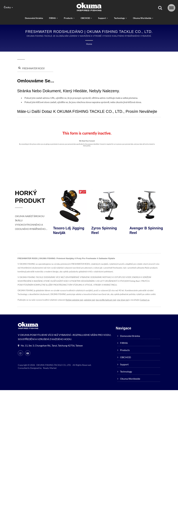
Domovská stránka (34, 18)
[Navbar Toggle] (171, 8)
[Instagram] (20, 353)
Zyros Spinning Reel (104, 230)
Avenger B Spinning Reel (146, 230)
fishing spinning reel (73, 300)
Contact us (143, 300)
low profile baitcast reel (105, 300)
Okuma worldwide (143, 18)
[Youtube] (27, 353)
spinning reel (88, 300)
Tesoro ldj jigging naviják (68, 230)
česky (8, 7)
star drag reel (122, 300)
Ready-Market (49, 368)
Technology (120, 18)
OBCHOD (86, 18)
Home (89, 44)
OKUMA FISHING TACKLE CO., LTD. (53, 365)
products (69, 18)
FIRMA (53, 18)
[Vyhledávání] (160, 8)
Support (103, 18)
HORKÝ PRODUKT (30, 197)
